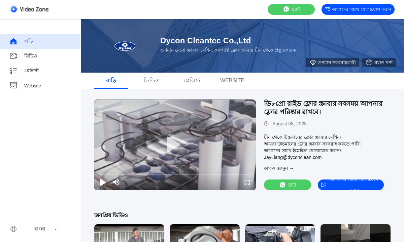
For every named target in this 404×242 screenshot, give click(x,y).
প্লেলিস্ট (24, 71)
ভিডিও (23, 56)
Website (25, 86)
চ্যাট (291, 9)
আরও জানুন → (279, 168)
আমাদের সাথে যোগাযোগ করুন (358, 9)
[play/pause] (103, 182)
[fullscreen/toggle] (247, 182)
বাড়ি (21, 41)
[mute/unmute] (116, 182)
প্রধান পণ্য (379, 62)
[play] (175, 144)
